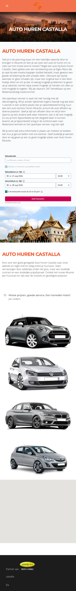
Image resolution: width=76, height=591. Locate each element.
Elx (7, 585)
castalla (10, 576)
